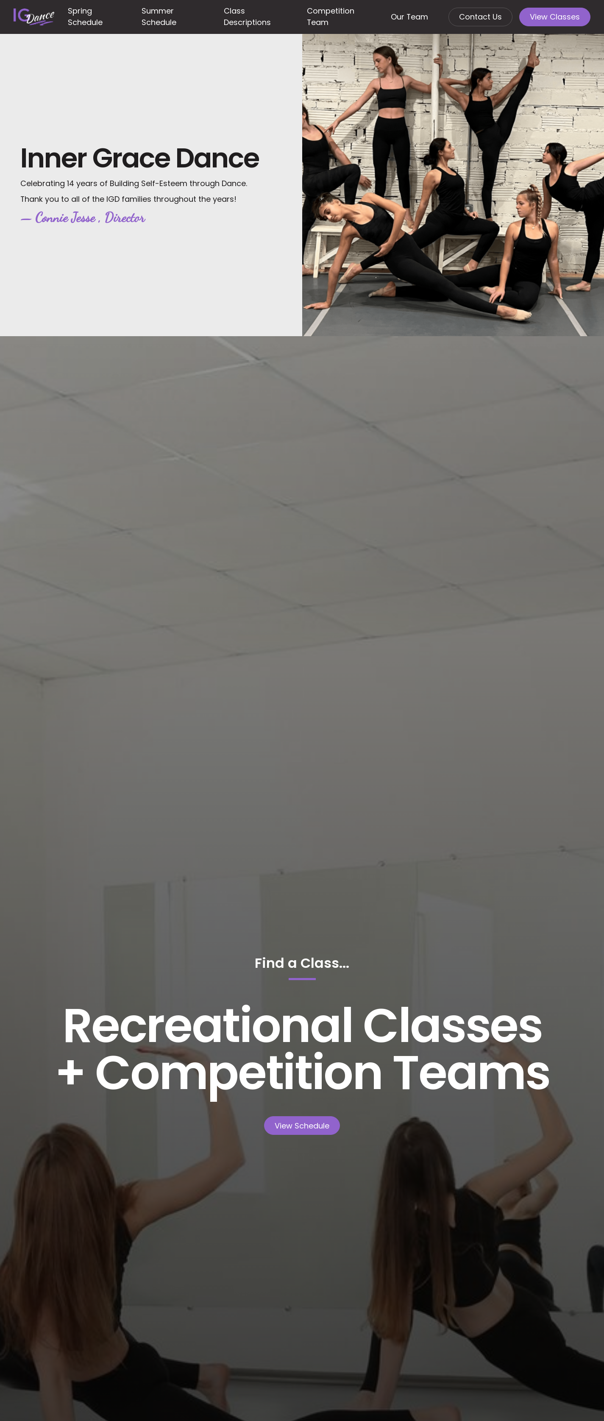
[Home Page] (34, 17)
